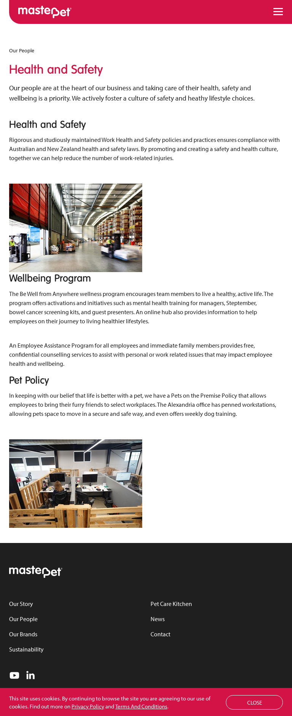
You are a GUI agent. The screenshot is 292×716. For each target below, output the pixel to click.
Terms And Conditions (141, 706)
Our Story (21, 603)
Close (254, 702)
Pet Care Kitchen (171, 603)
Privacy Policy (87, 706)
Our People (21, 50)
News (158, 619)
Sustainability (26, 649)
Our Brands (23, 634)
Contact (160, 634)
